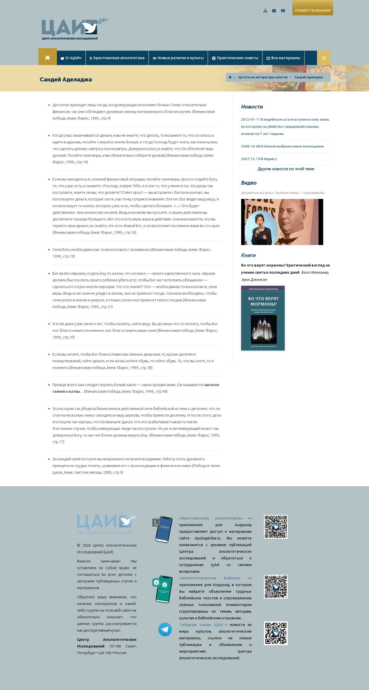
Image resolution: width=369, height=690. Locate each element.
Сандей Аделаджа (308, 77)
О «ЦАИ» (71, 58)
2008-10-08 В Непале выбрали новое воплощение (282, 146)
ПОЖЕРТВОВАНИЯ (313, 10)
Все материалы (283, 58)
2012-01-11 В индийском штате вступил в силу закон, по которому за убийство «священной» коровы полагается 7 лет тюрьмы (285, 126)
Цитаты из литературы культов (263, 77)
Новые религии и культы (178, 58)
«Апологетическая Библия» (210, 578)
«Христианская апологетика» (210, 518)
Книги (248, 255)
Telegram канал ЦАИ (201, 624)
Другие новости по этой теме (286, 168)
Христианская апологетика (117, 58)
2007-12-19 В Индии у (259, 159)
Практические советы (235, 58)
